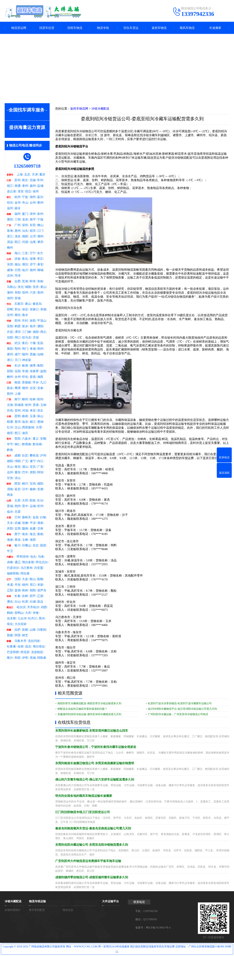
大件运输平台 (110, 901)
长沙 (17, 365)
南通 (18, 186)
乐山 (10, 467)
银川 (17, 545)
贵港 (36, 405)
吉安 (33, 388)
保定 (25, 309)
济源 (36, 337)
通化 (10, 601)
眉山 (25, 467)
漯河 (18, 332)
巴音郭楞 (13, 652)
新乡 (25, 326)
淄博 (33, 259)
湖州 (33, 197)
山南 (33, 630)
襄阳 (10, 349)
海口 (17, 253)
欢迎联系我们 (12, 910)
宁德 (40, 219)
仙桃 (40, 354)
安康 (40, 489)
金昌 (36, 517)
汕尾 (33, 242)
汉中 (25, 489)
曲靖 (25, 416)
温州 (10, 208)
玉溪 (33, 416)
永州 (18, 377)
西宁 (17, 534)
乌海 (41, 557)
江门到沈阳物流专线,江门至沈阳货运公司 (82, 812)
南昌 (17, 382)
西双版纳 (28, 427)
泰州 (25, 186)
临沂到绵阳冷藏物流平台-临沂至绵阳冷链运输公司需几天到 (182, 708)
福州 (17, 214)
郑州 (17, 321)
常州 (40, 180)
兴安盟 (38, 568)
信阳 (10, 337)
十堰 (33, 343)
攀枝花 (34, 455)
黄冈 (10, 354)
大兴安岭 (21, 624)
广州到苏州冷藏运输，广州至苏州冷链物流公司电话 (178, 714)
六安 (33, 292)
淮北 (21, 287)
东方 (40, 253)
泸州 (43, 455)
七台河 (22, 618)
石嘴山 (26, 545)
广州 (17, 225)
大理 (39, 427)
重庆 (42, 174)
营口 (33, 585)
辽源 (40, 596)
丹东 (18, 585)
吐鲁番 (11, 646)
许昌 (10, 332)
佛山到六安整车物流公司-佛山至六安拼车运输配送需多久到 (94, 779)
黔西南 (26, 444)
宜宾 (33, 467)
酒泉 (40, 523)
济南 (17, 259)
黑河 (42, 618)
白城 (33, 601)
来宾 (33, 410)
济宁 (33, 264)
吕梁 (18, 512)
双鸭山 (19, 613)
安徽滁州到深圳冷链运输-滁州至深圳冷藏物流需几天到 (89, 714)
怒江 (18, 433)
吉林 (25, 596)
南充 (18, 467)
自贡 (25, 455)
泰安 (40, 264)
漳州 (33, 214)
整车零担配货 (37, 910)
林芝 (25, 635)
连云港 (11, 191)
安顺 (43, 439)
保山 (40, 416)
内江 (40, 461)
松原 (25, 601)
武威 (18, 523)
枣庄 (40, 259)
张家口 (34, 309)
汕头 (25, 231)
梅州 (10, 247)
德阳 (10, 461)
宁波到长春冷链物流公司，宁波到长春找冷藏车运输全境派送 (95, 746)
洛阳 (33, 321)
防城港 (19, 405)
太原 (17, 500)
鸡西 (44, 607)
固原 (43, 545)
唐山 (28, 304)
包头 (33, 557)
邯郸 (10, 309)
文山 (18, 427)
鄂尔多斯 (28, 562)
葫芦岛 (41, 590)
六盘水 (26, 439)
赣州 (25, 388)
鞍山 (33, 579)
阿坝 (40, 472)
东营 (10, 264)
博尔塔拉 (39, 646)
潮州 (40, 236)
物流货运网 (18, 27)
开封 (25, 321)
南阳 (36, 332)
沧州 (10, 315)
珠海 (10, 231)
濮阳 (40, 326)
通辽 (18, 562)
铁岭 (25, 590)
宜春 (40, 388)
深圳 (25, 225)
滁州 (10, 292)
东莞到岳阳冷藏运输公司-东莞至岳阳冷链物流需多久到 (91, 844)
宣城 (18, 298)
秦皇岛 (37, 304)
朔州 (18, 506)
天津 (35, 174)
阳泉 (33, 500)
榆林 (33, 489)
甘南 (40, 528)
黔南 (10, 450)
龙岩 (25, 219)
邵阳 (10, 371)
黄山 (43, 287)
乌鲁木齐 (20, 641)
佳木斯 (11, 618)
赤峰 (10, 562)
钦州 (28, 405)
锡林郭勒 (13, 573)
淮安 (21, 191)
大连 (25, 579)
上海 (20, 174)
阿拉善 (25, 573)
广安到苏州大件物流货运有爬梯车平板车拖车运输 (88, 861)
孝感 (33, 349)
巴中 (25, 472)
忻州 (40, 506)
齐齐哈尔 (33, 607)
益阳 (43, 371)
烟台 (18, 264)
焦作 (33, 326)
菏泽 (18, 276)
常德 (25, 371)
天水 (10, 523)
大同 (25, 500)
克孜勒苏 (37, 652)
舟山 (25, 203)
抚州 (10, 394)
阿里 (18, 635)
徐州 (36, 191)
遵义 (36, 439)
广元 (25, 461)
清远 (10, 242)
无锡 (33, 180)
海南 (10, 540)
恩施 (33, 354)
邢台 (18, 309)
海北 (33, 534)
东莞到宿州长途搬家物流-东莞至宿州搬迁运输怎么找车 (91, 730)
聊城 (40, 270)
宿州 (25, 292)
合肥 (17, 281)
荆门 (25, 349)
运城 (33, 506)
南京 (25, 180)
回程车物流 (74, 27)
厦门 (25, 214)
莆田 (10, 219)
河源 (25, 242)
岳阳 (18, 371)
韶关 (33, 231)
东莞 (33, 225)
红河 (10, 427)
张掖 (25, 523)
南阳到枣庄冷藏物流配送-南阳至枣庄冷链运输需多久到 (89, 703)
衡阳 (40, 365)
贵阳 (17, 439)
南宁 (17, 399)
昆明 (17, 416)
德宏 (10, 433)
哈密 (21, 646)
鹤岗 (10, 613)
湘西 (40, 377)
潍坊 (25, 264)
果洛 (18, 540)
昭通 (10, 422)
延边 (40, 601)
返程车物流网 (79, 108)
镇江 (10, 186)
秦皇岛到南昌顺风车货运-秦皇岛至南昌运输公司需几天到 (93, 828)
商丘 (43, 332)
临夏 (33, 528)
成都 (17, 455)
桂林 (33, 399)
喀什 (10, 658)
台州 (33, 203)
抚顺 (40, 579)
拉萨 (17, 630)
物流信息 (68, 910)
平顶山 (41, 321)
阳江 (18, 242)
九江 (43, 382)
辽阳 (10, 590)
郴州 (10, 377)
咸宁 (18, 354)
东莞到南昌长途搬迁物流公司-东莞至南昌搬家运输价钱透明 (94, 763)
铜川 (25, 483)
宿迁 (28, 191)
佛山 (40, 225)
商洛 (10, 495)
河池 (25, 410)
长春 (17, 596)
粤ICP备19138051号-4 (158, 927)
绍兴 (10, 203)
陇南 (25, 528)
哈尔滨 (21, 607)
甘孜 (10, 478)
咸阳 (40, 483)
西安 (17, 483)
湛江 (10, 236)
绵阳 (18, 461)
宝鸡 (33, 483)
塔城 (33, 658)
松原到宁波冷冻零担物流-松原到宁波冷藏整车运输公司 (180, 703)
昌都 (25, 630)
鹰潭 (18, 388)
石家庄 (18, 304)
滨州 (10, 276)
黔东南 (37, 444)
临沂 (25, 270)
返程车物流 (159, 27)
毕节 (10, 444)
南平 (33, 219)
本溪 (10, 585)
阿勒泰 (41, 658)
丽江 (33, 422)
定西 (18, 528)
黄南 (40, 534)
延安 (18, 489)
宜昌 (40, 343)
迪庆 (25, 433)
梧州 (40, 399)
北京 (27, 174)
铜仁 (18, 444)
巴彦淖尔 (13, 568)
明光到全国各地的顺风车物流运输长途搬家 (83, 795)
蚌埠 (33, 281)
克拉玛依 (34, 641)
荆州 (40, 349)
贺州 (18, 410)
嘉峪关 (26, 517)
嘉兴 (40, 197)
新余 (10, 388)
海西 (33, 540)
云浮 (33, 236)
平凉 (33, 523)
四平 (33, 596)
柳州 (25, 399)
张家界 (34, 371)
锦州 (25, 585)
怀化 (25, 377)
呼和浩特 (23, 557)
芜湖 (25, 281)
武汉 (17, 343)
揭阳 (25, 236)
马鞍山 (11, 287)
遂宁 (33, 461)
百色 (10, 410)
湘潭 (33, 365)
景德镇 (26, 382)
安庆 (36, 287)
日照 (18, 270)
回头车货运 (131, 27)
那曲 (10, 635)
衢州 (40, 203)
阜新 (40, 585)
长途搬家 (215, 27)
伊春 (36, 613)
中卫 (10, 551)
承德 (43, 309)
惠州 (18, 231)
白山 (18, 601)
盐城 (40, 186)
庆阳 (10, 528)
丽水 (18, 208)
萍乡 (36, 382)
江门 (40, 231)
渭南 (10, 489)
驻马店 (26, 337)
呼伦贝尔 (42, 562)
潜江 (10, 360)
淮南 (40, 281)
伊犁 (25, 658)
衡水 (25, 315)
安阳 (10, 326)
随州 (25, 354)
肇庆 (40, 242)
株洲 (25, 365)
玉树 (25, 540)
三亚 (25, 253)
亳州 (40, 292)
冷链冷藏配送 (100, 108)
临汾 (10, 512)
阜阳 (18, 292)
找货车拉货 (46, 27)
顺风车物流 (187, 27)
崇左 (40, 410)
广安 (40, 467)
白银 (43, 517)
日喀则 (41, 630)
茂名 (18, 236)
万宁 (33, 253)
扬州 (33, 186)
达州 (10, 472)
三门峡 (26, 332)
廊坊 (18, 315)
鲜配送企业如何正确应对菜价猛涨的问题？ (82, 708)
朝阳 (33, 590)
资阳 (33, 472)
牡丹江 (32, 618)
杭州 (17, 197)
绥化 (10, 624)
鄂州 (18, 349)
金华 (18, 203)
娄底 (33, 377)
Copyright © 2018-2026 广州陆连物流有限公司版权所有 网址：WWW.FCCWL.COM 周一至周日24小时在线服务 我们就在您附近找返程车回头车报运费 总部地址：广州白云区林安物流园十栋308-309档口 (117, 949)
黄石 (25, 343)
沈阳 (17, 579)
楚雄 (40, 422)
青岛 (25, 259)
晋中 (25, 506)
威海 (10, 270)
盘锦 (18, 590)
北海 (10, 405)
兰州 (17, 517)
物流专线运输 (37, 901)
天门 (18, 360)
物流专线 (103, 27)
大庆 (28, 613)
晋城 (10, 506)
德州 (33, 270)
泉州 (40, 214)
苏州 (17, 180)
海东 (25, 534)
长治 (40, 500)
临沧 (25, 422)
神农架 (26, 360)
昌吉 (28, 646)
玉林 (43, 405)
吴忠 (36, 545)
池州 (10, 298)
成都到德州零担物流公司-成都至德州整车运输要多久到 (91, 877)
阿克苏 (25, 652)
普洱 (18, 422)
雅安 (18, 472)
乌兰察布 (27, 568)
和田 (18, 658)
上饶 (18, 394)
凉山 (18, 478)
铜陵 (28, 287)
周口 (18, 337)
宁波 (25, 197)
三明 (18, 219)
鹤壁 (18, 326)
